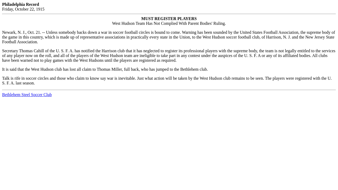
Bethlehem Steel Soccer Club (27, 94)
